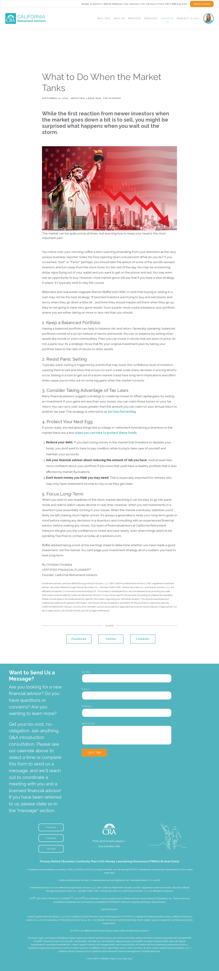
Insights (167, 18)
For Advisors (149, 4)
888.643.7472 (180, 4)
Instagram (51, 838)
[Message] (127, 735)
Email (86, 689)
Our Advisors (132, 4)
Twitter (110, 639)
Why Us (119, 18)
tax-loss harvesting (122, 411)
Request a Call (188, 18)
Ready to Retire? (92, 4)
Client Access (201, 4)
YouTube (51, 849)
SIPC (97, 891)
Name (86, 672)
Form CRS (164, 4)
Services (150, 18)
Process (134, 18)
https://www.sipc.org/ (121, 958)
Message (89, 723)
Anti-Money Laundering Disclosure (123, 861)
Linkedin (142, 639)
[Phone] (127, 712)
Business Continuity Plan (79, 861)
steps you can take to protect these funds (106, 432)
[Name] (127, 678)
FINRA (90, 891)
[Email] (127, 695)
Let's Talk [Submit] (94, 752)
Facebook (79, 639)
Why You (103, 18)
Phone (87, 706)
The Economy (112, 98)
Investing (78, 98)
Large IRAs (93, 98)
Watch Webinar (113, 4)
